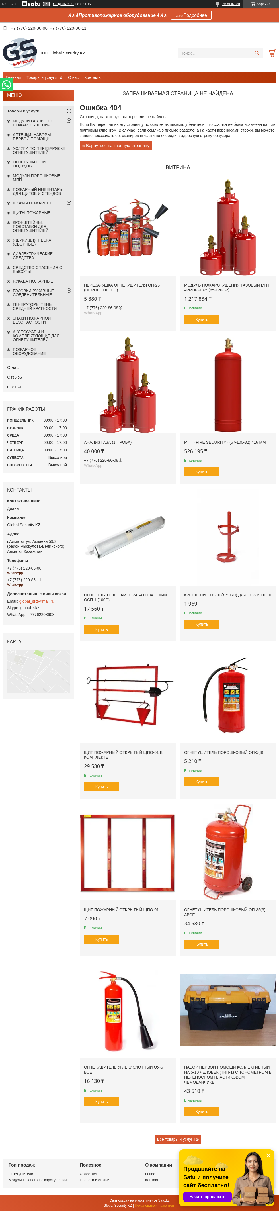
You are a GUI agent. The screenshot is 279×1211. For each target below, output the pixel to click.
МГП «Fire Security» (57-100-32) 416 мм (225, 442)
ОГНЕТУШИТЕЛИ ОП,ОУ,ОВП (29, 164)
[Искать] (256, 53)
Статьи (14, 386)
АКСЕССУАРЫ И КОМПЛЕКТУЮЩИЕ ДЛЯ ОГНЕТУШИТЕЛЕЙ (36, 336)
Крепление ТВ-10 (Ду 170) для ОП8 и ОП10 (227, 595)
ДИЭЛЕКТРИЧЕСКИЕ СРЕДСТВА (33, 255)
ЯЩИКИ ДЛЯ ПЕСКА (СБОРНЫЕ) (32, 242)
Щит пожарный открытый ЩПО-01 (121, 909)
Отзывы (15, 377)
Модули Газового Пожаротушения (38, 1180)
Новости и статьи (94, 1180)
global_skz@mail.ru (36, 601)
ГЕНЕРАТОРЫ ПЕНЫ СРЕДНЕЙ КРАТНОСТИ (35, 306)
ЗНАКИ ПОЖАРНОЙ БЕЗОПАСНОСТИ (32, 320)
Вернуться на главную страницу (117, 145)
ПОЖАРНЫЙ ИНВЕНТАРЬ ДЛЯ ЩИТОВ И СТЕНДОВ (37, 191)
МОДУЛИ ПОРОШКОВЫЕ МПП (36, 177)
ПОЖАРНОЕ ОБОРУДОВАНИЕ (29, 351)
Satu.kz (163, 1200)
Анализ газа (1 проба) (108, 442)
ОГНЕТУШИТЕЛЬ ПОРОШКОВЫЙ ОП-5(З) (223, 752)
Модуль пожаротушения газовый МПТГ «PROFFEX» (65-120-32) (228, 287)
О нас (73, 77)
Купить (202, 319)
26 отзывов (231, 4)
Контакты (92, 77)
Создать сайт (63, 4)
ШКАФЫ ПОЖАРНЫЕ (33, 203)
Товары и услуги (41, 77)
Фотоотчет (88, 1174)
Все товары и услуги (176, 1139)
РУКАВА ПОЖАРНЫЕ (33, 281)
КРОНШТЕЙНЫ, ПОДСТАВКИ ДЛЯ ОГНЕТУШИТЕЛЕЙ (30, 226)
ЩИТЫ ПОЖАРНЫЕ (31, 212)
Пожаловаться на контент (155, 1206)
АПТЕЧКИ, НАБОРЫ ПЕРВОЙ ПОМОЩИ (32, 136)
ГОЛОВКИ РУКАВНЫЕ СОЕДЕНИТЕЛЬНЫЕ (33, 293)
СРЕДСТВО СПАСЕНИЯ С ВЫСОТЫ (37, 269)
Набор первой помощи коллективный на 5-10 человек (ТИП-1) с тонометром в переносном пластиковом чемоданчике (228, 1075)
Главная (13, 77)
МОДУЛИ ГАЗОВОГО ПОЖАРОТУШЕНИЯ (32, 123)
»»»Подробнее (191, 15)
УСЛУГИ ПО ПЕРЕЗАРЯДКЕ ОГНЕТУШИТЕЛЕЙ (39, 150)
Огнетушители (21, 1174)
